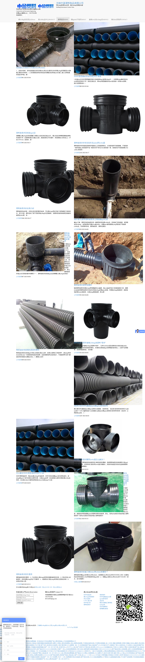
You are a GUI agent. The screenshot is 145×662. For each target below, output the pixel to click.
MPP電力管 (87, 602)
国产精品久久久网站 (81, 653)
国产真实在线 (85, 657)
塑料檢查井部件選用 (24, 574)
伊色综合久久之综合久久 (76, 651)
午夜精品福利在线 (89, 643)
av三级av (123, 653)
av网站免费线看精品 (109, 651)
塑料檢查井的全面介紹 (25, 208)
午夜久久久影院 (118, 647)
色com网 (48, 659)
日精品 (34, 643)
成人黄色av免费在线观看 (35, 655)
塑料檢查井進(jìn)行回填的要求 (67, 237)
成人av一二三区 (87, 655)
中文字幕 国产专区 (40, 645)
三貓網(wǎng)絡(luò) (43, 625)
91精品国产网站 (37, 653)
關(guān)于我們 (78, 19)
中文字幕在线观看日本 (61, 651)
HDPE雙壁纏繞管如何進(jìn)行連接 (87, 76)
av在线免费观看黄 (70, 649)
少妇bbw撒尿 (134, 643)
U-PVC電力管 (88, 600)
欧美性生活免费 (52, 645)
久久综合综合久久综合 (28, 659)
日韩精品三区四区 (113, 655)
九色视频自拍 (108, 647)
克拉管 (102, 600)
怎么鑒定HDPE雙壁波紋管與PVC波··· (30, 473)
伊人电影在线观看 (28, 645)
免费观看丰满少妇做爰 (73, 657)
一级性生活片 (27, 653)
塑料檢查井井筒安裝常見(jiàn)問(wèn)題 (89, 143)
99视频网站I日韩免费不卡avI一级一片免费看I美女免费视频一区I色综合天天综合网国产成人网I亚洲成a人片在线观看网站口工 (38, 641)
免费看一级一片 (75, 645)
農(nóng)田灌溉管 (89, 596)
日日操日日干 (105, 645)
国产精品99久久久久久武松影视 (47, 649)
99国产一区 (60, 649)
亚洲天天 (88, 651)
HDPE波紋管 (87, 595)
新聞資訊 (63, 19)
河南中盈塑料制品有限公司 (70, 3)
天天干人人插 (71, 647)
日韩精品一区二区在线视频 (38, 651)
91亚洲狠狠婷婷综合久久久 (132, 651)
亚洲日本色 (120, 651)
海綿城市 (102, 595)
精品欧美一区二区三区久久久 (52, 653)
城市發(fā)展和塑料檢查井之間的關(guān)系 (91, 219)
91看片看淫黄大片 (63, 645)
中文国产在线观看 (127, 657)
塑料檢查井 (87, 604)
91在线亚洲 (130, 647)
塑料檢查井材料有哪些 (83, 285)
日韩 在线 (80, 649)
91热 (79, 655)
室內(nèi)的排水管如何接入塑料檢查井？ (126, 479)
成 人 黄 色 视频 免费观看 (114, 643)
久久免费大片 (99, 653)
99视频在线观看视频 (37, 647)
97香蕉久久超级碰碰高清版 (112, 657)
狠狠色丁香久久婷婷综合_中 (119, 645)
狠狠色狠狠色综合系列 (29, 649)
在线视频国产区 (41, 659)
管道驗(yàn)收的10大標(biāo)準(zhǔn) (30, 68)
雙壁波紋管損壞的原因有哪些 (27, 350)
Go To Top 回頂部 (72, 627)
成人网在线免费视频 (68, 653)
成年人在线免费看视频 (135, 649)
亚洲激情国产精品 (86, 645)
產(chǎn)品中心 (46, 19)
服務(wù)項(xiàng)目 (98, 19)
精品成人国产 (73, 655)
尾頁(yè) (59, 587)
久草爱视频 (103, 655)
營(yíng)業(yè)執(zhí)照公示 (58, 625)
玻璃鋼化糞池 (104, 608)
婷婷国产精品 (64, 655)
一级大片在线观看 (97, 651)
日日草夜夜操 (130, 653)
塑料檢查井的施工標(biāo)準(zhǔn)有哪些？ (91, 572)
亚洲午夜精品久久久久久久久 (129, 655)
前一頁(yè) (43, 587)
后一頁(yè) (53, 587)
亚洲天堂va (62, 647)
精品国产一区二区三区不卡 (60, 659)
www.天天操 (96, 655)
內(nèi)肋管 (87, 598)
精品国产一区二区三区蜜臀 (49, 657)
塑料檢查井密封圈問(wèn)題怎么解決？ (89, 459)
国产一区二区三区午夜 (51, 647)
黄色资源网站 (66, 643)
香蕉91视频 (125, 643)
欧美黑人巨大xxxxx (97, 647)
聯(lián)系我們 (119, 19)
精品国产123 (96, 645)
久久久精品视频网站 (96, 657)
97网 (125, 647)
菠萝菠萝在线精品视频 (91, 649)
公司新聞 (19, 77)
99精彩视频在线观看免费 (44, 643)
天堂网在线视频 (100, 643)
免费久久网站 (57, 643)
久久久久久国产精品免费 (51, 655)
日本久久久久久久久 (105, 649)
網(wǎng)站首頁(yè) (26, 19)
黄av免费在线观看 (77, 643)
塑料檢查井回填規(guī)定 (26, 133)
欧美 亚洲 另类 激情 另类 (112, 653)
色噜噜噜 (91, 653)
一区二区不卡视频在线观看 (31, 657)
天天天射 (50, 651)
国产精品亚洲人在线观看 (120, 649)
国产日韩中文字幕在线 (83, 647)
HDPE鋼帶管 (103, 606)
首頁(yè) (37, 587)
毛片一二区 (61, 657)
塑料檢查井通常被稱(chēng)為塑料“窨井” (90, 343)
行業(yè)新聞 (78, 582)
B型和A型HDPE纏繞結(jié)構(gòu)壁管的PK (91, 406)
